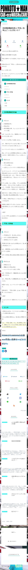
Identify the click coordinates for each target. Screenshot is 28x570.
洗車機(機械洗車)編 (11, 83)
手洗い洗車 (9, 361)
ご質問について (13, 358)
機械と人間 (15, 363)
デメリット (7, 89)
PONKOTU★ (5, 358)
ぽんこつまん (22, 361)
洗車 (3, 361)
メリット (7, 86)
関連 (6, 105)
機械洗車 (4, 363)
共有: (6, 103)
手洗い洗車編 (10, 92)
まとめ (8, 100)
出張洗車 (15, 361)
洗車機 (10, 363)
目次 (13, 79)
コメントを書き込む (14, 561)
